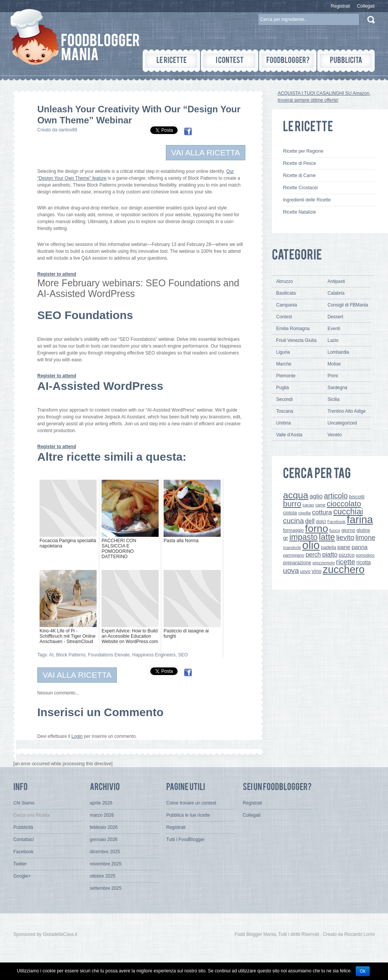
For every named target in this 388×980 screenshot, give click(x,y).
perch (313, 554)
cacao (308, 505)
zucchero (343, 569)
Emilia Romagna (293, 328)
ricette (345, 562)
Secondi (284, 399)
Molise (334, 364)
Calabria (336, 293)
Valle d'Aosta (289, 434)
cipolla (304, 513)
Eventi (334, 328)
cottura (322, 512)
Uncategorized (342, 423)
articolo (336, 496)
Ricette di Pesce (299, 163)
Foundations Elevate (108, 655)
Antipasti (336, 281)
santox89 (68, 129)
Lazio (333, 340)
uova (291, 571)
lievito (345, 537)
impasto (303, 537)
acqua (295, 495)
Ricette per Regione (303, 151)
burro (292, 503)
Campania (286, 305)
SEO (183, 655)
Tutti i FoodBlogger (185, 839)
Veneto (335, 434)
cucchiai (348, 511)
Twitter (20, 864)
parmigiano (293, 555)
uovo (305, 571)
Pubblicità (23, 827)
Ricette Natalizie (299, 212)
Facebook (336, 521)
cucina (293, 521)
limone (365, 537)
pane (343, 547)
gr (285, 538)
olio (311, 545)
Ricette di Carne (299, 175)
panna (359, 547)
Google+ (22, 876)
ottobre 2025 (102, 876)
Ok (363, 971)
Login (77, 736)
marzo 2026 (102, 815)
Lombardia (338, 352)
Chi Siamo (23, 803)
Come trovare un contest (191, 803)
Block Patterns (70, 655)
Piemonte (286, 375)
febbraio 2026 (104, 827)
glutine (363, 530)
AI (51, 655)
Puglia (282, 387)
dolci (321, 521)
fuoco (334, 530)
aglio (316, 496)
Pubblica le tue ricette (188, 815)
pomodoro (365, 555)
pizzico (347, 555)
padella (328, 547)
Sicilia (333, 399)
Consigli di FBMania (348, 305)
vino (316, 571)
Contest (284, 316)
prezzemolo (323, 562)
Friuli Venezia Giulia (296, 340)
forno (316, 528)
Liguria (283, 352)
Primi (333, 375)
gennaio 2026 (104, 839)
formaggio (293, 530)
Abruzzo (284, 281)
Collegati (366, 6)
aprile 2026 (101, 803)
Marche (283, 364)
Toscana (284, 411)
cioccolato (344, 504)
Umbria (283, 423)
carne (320, 505)
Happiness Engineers (154, 655)
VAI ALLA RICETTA (205, 152)
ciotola (290, 513)
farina (360, 519)
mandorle (292, 547)
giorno (348, 530)
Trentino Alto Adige (347, 411)
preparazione (297, 562)
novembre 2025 (105, 864)
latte (327, 537)
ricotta (363, 562)
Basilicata (286, 293)
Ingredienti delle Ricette (307, 200)
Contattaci (23, 839)
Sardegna (337, 387)
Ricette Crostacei (300, 187)
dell (310, 520)
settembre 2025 (105, 888)
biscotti (356, 497)
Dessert (335, 316)
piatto (329, 554)
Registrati (340, 6)
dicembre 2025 (105, 851)
